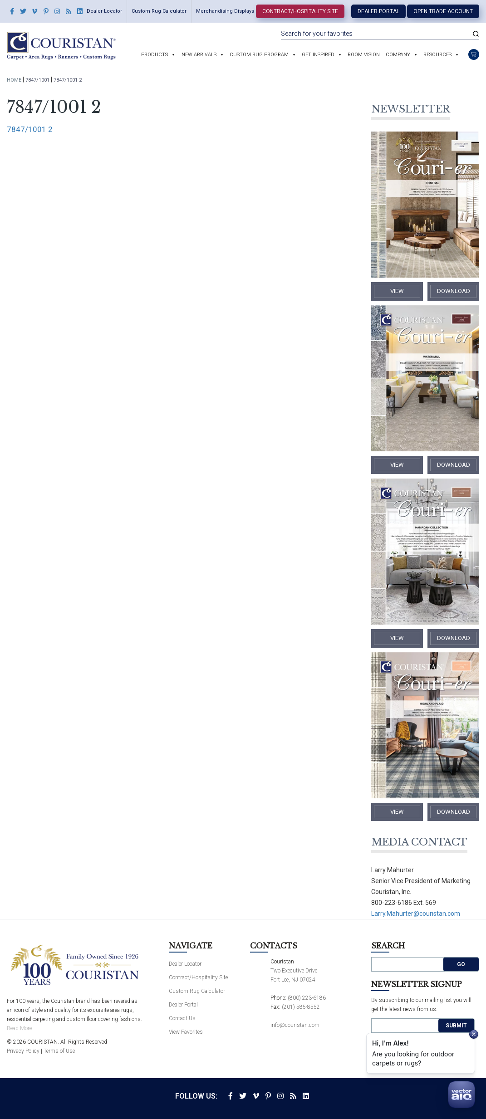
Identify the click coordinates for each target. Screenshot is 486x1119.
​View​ (397, 291)
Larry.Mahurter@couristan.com (415, 913)
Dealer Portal (378, 11)
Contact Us (182, 1018)
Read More (19, 1028)
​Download (453, 291)
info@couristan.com (294, 1025)
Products (154, 55)
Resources (437, 55)
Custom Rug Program (259, 55)
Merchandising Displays (225, 11)
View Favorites (186, 1032)
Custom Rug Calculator (159, 11)
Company (398, 55)
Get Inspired (318, 55)
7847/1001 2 (30, 129)
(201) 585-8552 (301, 1007)
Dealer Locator (104, 11)
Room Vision (364, 55)
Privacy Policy (23, 1051)
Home (14, 80)
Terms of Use (59, 1051)
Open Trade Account (443, 11)
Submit (456, 1025)
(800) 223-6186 (307, 998)
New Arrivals (199, 55)
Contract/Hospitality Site (300, 11)
